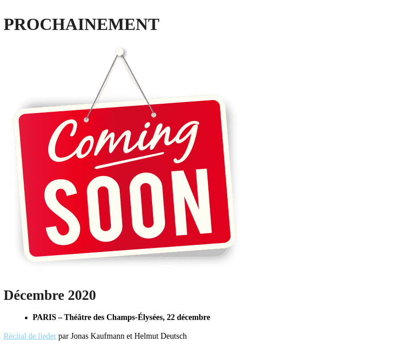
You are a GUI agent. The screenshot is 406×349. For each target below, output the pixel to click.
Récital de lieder (30, 336)
